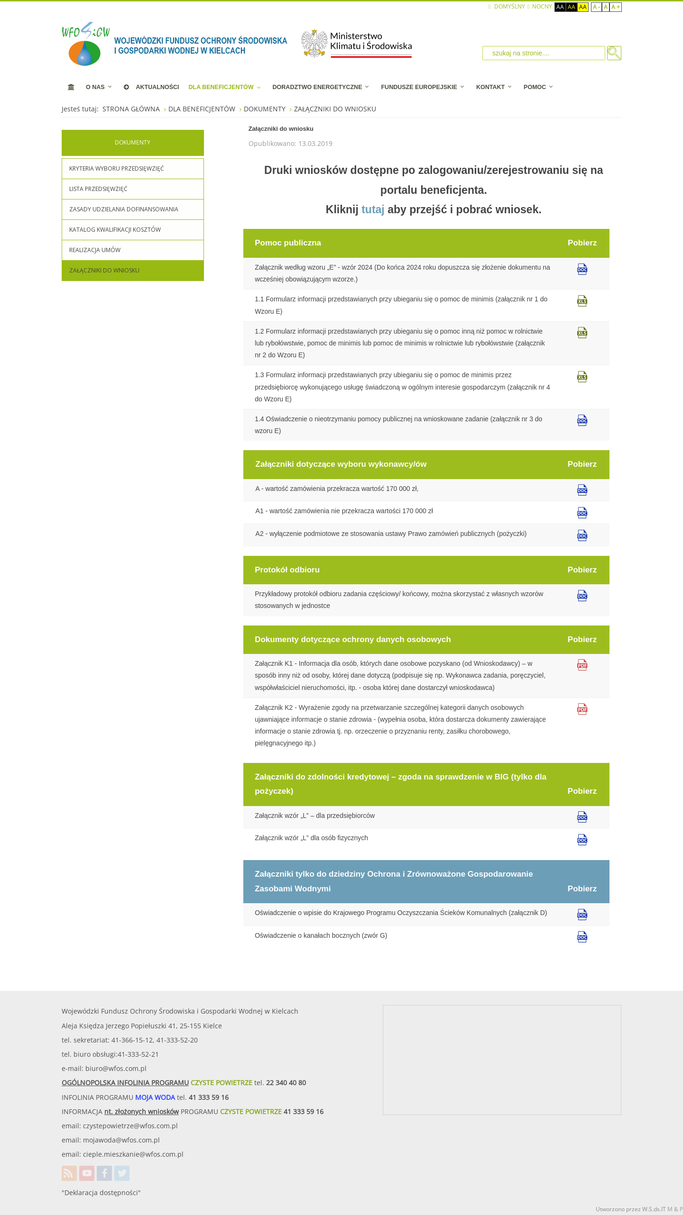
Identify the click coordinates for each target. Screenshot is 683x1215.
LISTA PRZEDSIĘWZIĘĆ (98, 189)
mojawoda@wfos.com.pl (121, 1139)
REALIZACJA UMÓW (94, 250)
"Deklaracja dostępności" (101, 1192)
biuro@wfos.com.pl (116, 1068)
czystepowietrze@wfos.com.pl (130, 1125)
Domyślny (507, 6)
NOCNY (539, 6)
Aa (560, 7)
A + (615, 7)
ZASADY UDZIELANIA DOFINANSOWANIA (123, 209)
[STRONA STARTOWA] (71, 87)
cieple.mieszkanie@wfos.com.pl (133, 1154)
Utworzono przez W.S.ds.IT (631, 1209)
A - (596, 7)
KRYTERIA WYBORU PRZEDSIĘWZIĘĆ (116, 168)
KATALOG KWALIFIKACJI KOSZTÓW (115, 230)
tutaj (373, 209)
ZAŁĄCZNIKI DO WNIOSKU (104, 270)
